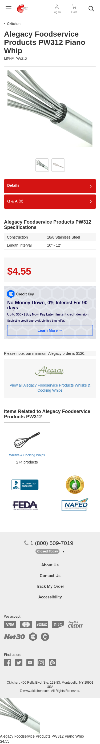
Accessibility (50, 597)
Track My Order (50, 587)
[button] (49, 551)
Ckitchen (14, 24)
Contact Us (50, 576)
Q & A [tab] (15, 201)
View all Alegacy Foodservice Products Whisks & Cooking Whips (50, 387)
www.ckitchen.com (36, 691)
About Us (50, 565)
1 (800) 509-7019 (48, 543)
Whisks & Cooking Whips (27, 455)
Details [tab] (13, 186)
